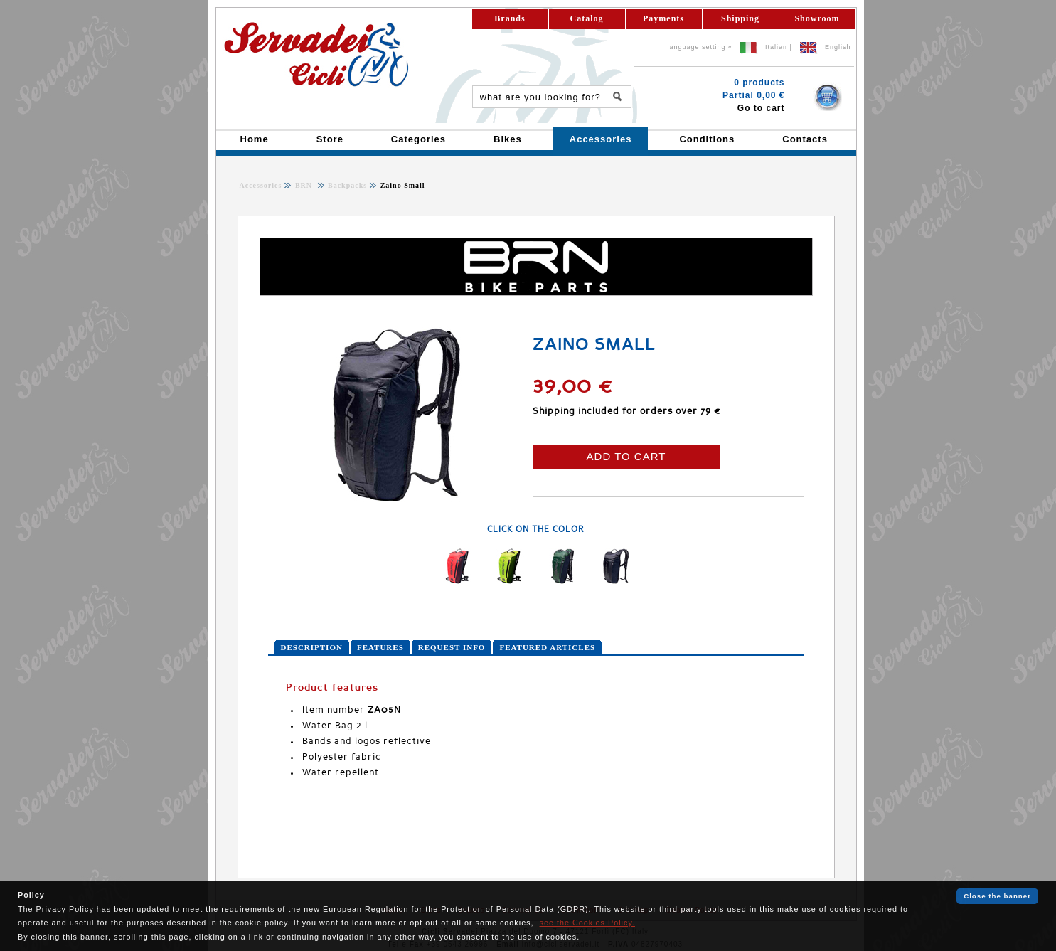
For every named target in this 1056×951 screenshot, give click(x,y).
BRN (305, 185)
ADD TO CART (626, 456)
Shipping (740, 18)
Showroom (816, 18)
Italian (776, 47)
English (838, 47)
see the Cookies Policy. (587, 922)
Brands (509, 18)
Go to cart (761, 108)
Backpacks (347, 185)
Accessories (261, 185)
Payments (663, 18)
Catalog (587, 18)
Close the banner (997, 896)
